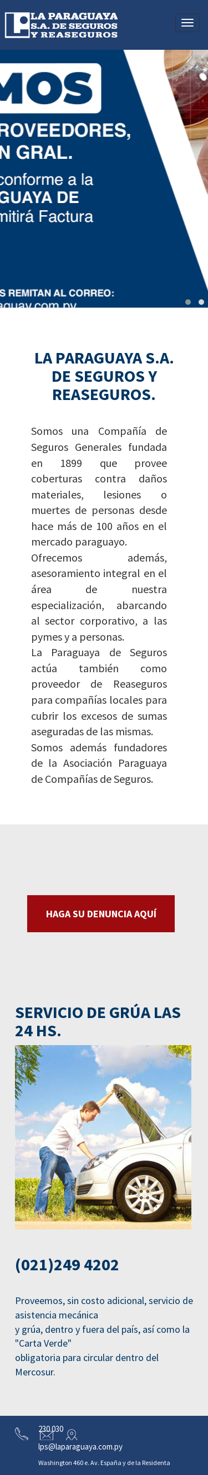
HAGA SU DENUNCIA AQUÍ (101, 913)
